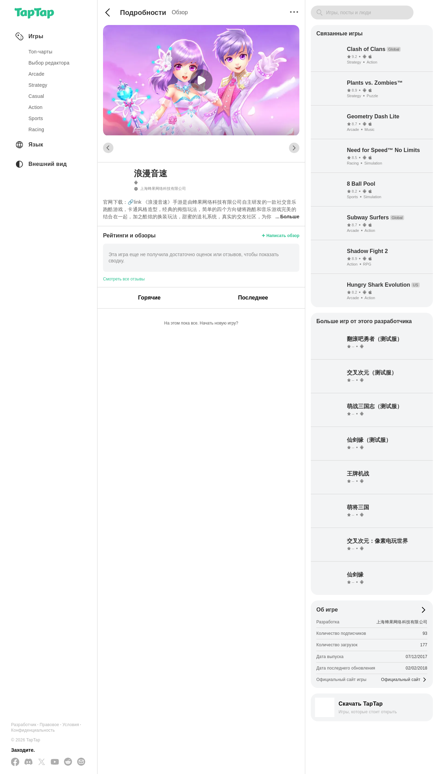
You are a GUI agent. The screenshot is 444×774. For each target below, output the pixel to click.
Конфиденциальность (33, 730)
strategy (37, 85)
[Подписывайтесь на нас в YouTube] (55, 762)
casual (36, 96)
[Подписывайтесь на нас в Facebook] (15, 762)
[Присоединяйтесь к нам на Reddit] (68, 762)
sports (35, 118)
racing (36, 129)
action (35, 107)
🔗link (134, 202)
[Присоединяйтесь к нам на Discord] (28, 762)
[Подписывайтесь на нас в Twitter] (41, 762)
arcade (36, 74)
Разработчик (23, 724)
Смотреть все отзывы (124, 279)
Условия (70, 724)
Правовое (49, 724)
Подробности (143, 12)
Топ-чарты (40, 51)
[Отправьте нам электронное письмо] (81, 762)
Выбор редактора (48, 63)
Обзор (180, 12)
